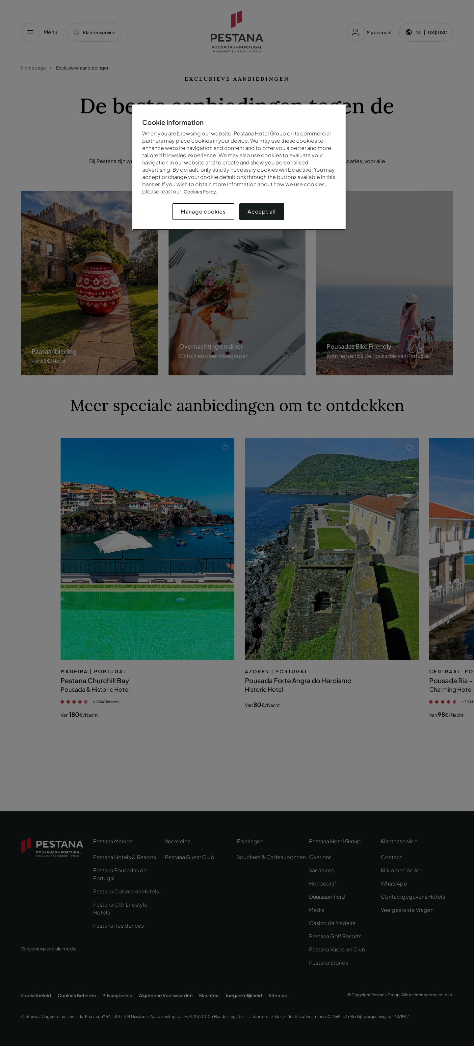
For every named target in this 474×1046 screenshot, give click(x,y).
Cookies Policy (200, 191)
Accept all (262, 211)
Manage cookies (203, 211)
